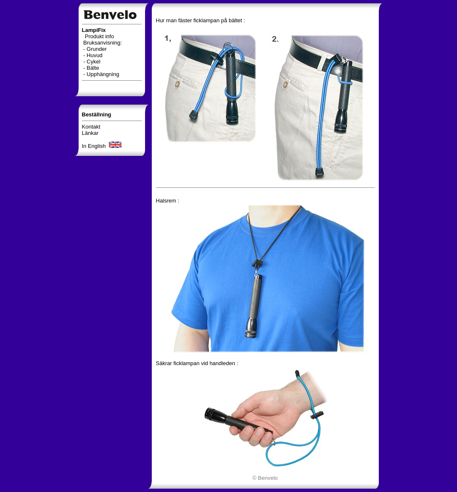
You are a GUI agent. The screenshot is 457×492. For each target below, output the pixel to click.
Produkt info (99, 36)
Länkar (90, 133)
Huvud (95, 55)
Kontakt (91, 127)
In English (102, 146)
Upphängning (103, 74)
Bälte (93, 68)
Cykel (93, 61)
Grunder (97, 49)
